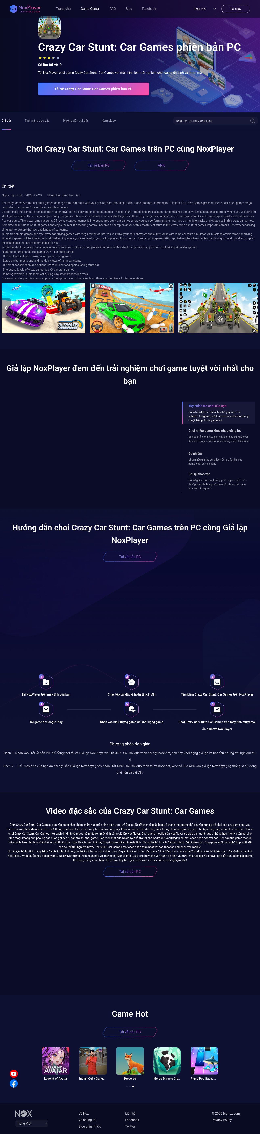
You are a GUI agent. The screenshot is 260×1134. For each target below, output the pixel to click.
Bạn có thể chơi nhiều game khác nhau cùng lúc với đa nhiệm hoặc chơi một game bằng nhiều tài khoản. (218, 438)
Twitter (130, 1126)
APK (161, 165)
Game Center (90, 8)
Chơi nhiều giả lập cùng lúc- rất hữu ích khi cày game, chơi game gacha (215, 461)
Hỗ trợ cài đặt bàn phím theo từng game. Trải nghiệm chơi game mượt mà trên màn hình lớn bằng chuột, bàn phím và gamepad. (218, 416)
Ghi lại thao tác (199, 474)
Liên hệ (130, 1113)
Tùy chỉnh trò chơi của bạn (207, 406)
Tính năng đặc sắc (37, 120)
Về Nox (84, 1113)
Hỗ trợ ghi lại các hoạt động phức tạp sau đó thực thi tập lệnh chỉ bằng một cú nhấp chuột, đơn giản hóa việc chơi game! (217, 484)
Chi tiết (6, 120)
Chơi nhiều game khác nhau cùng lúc (214, 431)
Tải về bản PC (99, 165)
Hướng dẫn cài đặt (75, 120)
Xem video (109, 120)
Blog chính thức (90, 1126)
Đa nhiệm (195, 453)
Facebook (149, 8)
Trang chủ (63, 8)
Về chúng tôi (87, 1120)
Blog (129, 8)
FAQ (113, 8)
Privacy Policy (222, 1120)
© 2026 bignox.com (226, 1113)
